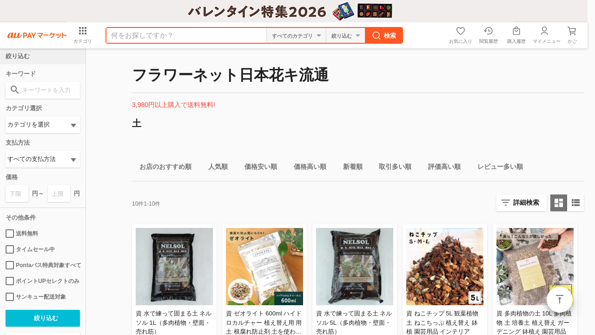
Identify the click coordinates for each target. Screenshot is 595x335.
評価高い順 (441, 168)
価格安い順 (257, 168)
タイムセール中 (30, 249)
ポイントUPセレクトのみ (42, 281)
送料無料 (22, 233)
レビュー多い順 (496, 168)
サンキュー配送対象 (36, 297)
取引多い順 (391, 168)
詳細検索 (526, 202)
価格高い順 (306, 168)
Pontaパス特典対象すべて (43, 265)
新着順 (349, 168)
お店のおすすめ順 (162, 168)
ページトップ (560, 300)
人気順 (214, 168)
